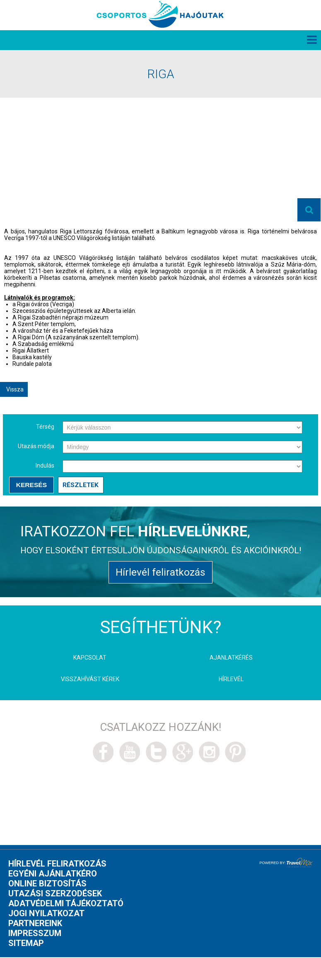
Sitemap (26, 944)
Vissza (15, 389)
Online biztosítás (47, 884)
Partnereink (35, 924)
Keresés (31, 484)
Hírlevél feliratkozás (160, 573)
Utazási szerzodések (55, 894)
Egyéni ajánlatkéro (52, 874)
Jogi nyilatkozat (46, 914)
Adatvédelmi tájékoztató (65, 904)
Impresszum (34, 934)
